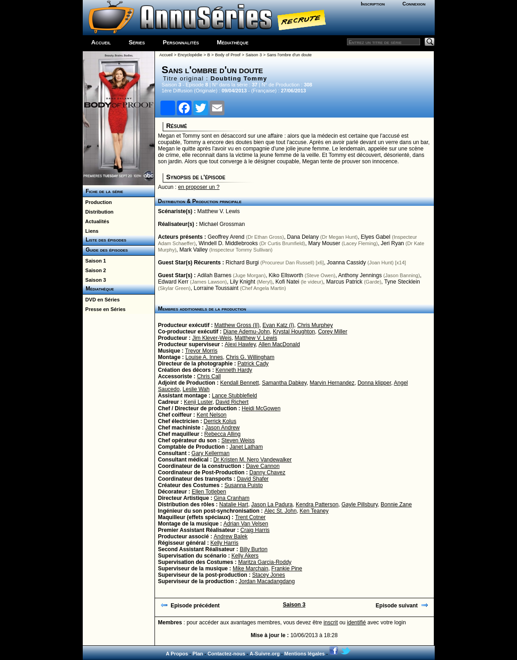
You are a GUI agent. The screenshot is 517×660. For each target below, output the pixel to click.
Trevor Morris (201, 351)
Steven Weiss (238, 440)
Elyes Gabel (375, 237)
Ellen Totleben (209, 491)
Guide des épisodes (105, 250)
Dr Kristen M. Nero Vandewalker (252, 459)
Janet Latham (246, 447)
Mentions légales (304, 653)
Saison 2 (94, 270)
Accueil (101, 42)
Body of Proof (227, 55)
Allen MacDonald (279, 344)
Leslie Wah (196, 389)
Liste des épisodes (105, 239)
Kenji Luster (198, 402)
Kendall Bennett (239, 383)
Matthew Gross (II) (237, 325)
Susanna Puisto (243, 485)
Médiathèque (232, 42)
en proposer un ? (199, 187)
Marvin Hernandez (331, 383)
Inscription (372, 3)
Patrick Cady (253, 363)
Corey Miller (332, 331)
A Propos (177, 653)
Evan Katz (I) (278, 325)
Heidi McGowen (261, 408)
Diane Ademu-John (246, 331)
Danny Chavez (268, 472)
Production (97, 202)
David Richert (232, 402)
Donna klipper (374, 383)
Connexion (414, 3)
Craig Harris (255, 530)
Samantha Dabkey (284, 383)
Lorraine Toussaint (216, 288)
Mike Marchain (250, 568)
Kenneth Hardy (234, 370)
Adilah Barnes (214, 275)
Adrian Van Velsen (246, 523)
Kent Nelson (211, 415)
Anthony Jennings (360, 275)
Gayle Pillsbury (359, 504)
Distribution (98, 212)
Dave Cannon (262, 466)
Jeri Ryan (392, 243)
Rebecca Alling (222, 434)
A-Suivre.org (265, 653)
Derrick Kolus (220, 421)
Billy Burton (253, 549)
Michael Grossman (222, 224)
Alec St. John (280, 511)
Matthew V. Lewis (218, 211)
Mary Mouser (324, 243)
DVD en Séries (101, 299)
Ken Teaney (314, 511)
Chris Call (209, 376)
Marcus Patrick (344, 282)
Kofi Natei (287, 282)
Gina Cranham (232, 498)
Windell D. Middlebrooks (228, 243)
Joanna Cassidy (346, 262)
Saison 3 (94, 280)
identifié (356, 622)
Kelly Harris (224, 543)
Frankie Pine (287, 568)
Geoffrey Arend (226, 237)
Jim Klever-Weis (211, 338)
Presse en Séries (104, 309)
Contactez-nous (226, 653)
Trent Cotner (250, 517)
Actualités (96, 221)
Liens (91, 231)
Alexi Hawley (240, 344)
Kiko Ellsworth (286, 275)
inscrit (331, 622)
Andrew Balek (231, 536)
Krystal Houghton (294, 331)
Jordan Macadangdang (267, 581)
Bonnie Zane (396, 504)
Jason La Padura (272, 504)
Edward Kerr (173, 282)
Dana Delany (303, 237)
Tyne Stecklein (402, 282)
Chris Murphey (315, 325)
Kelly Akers (244, 556)
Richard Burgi (242, 262)
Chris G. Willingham (250, 357)
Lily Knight (242, 282)
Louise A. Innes (204, 357)
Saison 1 (94, 260)
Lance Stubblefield (234, 395)
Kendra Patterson (317, 504)
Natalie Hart (233, 504)
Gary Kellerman (210, 453)
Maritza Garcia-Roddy (265, 562)
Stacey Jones (268, 575)
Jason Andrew (222, 427)
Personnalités (181, 42)
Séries (136, 42)
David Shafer (252, 479)
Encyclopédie (190, 55)
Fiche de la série (103, 191)
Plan (197, 653)
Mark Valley (194, 250)
